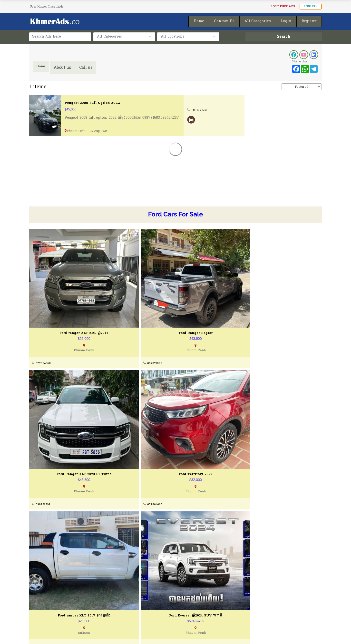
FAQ (109, 611)
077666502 (117, 544)
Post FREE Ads (282, 6)
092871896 (116, 329)
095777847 (117, 437)
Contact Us (115, 593)
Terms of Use (41, 602)
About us (65, 68)
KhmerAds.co (64, 634)
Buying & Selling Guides (127, 602)
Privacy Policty (42, 611)
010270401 (190, 437)
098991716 (264, 437)
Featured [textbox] (301, 87)
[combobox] (302, 86)
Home (42, 68)
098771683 (278, 110)
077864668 (44, 329)
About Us (37, 593)
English (311, 6)
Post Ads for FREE (198, 602)
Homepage (191, 611)
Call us (88, 68)
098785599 (191, 329)
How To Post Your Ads (201, 593)
